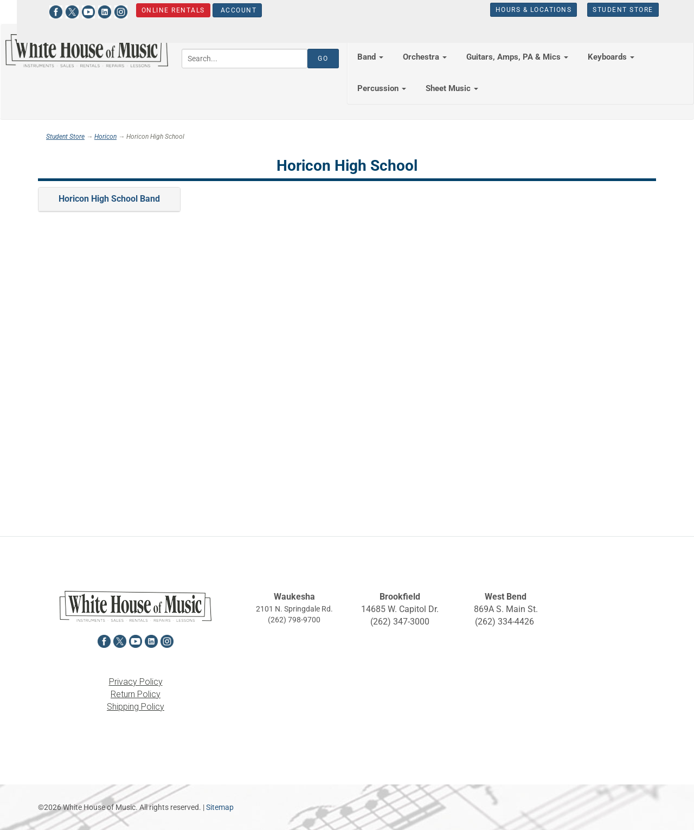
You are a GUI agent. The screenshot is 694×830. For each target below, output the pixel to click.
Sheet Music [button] (452, 88)
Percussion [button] (381, 88)
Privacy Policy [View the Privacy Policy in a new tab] (136, 682)
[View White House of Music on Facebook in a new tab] (45, 10)
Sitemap (220, 807)
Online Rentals (162, 10)
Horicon (105, 136)
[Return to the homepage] (86, 50)
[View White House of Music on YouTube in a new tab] (77, 10)
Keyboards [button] (611, 57)
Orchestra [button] (425, 57)
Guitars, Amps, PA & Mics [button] (517, 57)
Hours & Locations (523, 10)
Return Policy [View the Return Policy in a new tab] (135, 694)
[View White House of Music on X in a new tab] (61, 10)
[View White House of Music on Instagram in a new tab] (110, 10)
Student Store (612, 10)
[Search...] (244, 58)
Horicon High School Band (109, 199)
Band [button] (370, 57)
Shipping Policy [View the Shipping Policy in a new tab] (135, 707)
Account (227, 10)
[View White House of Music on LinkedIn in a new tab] (94, 10)
